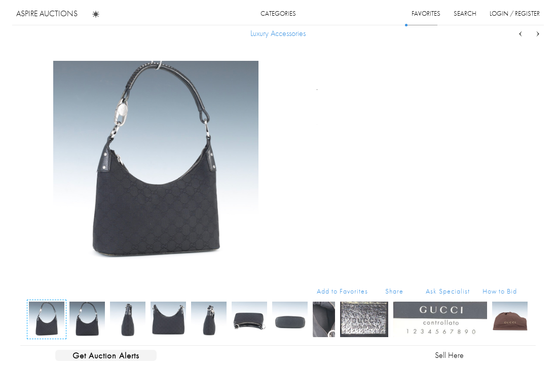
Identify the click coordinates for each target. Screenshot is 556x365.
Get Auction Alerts (105, 355)
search (465, 13)
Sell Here (449, 355)
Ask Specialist (448, 291)
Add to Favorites (342, 291)
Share (394, 291)
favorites (426, 13)
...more (509, 102)
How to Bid (500, 291)
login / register (515, 13)
